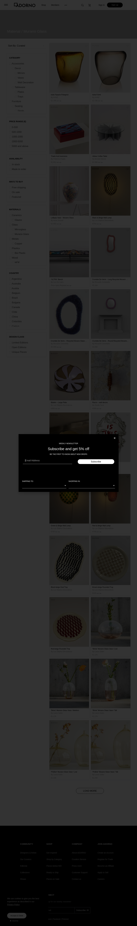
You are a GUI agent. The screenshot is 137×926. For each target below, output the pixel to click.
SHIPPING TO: (28, 481)
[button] (115, 438)
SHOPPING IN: (74, 481)
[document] (68, 463)
